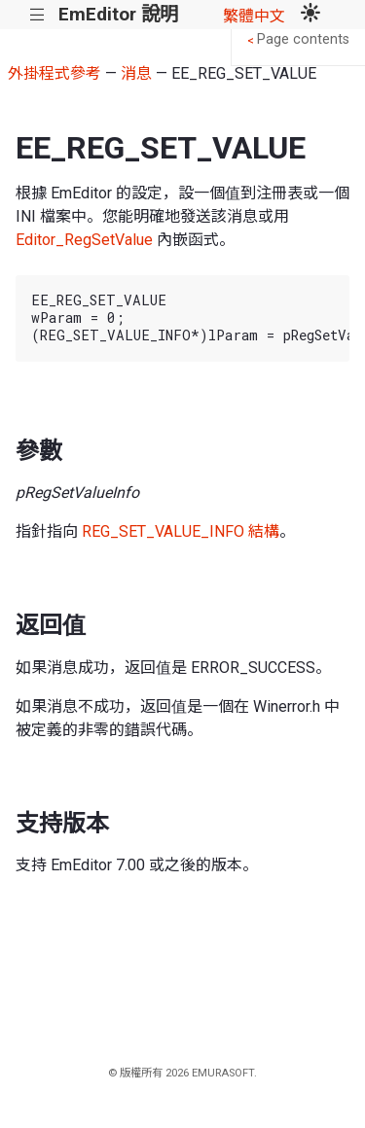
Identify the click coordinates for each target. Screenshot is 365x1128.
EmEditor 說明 (118, 14)
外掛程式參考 (54, 73)
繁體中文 (254, 16)
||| (37, 15)
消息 (136, 73)
